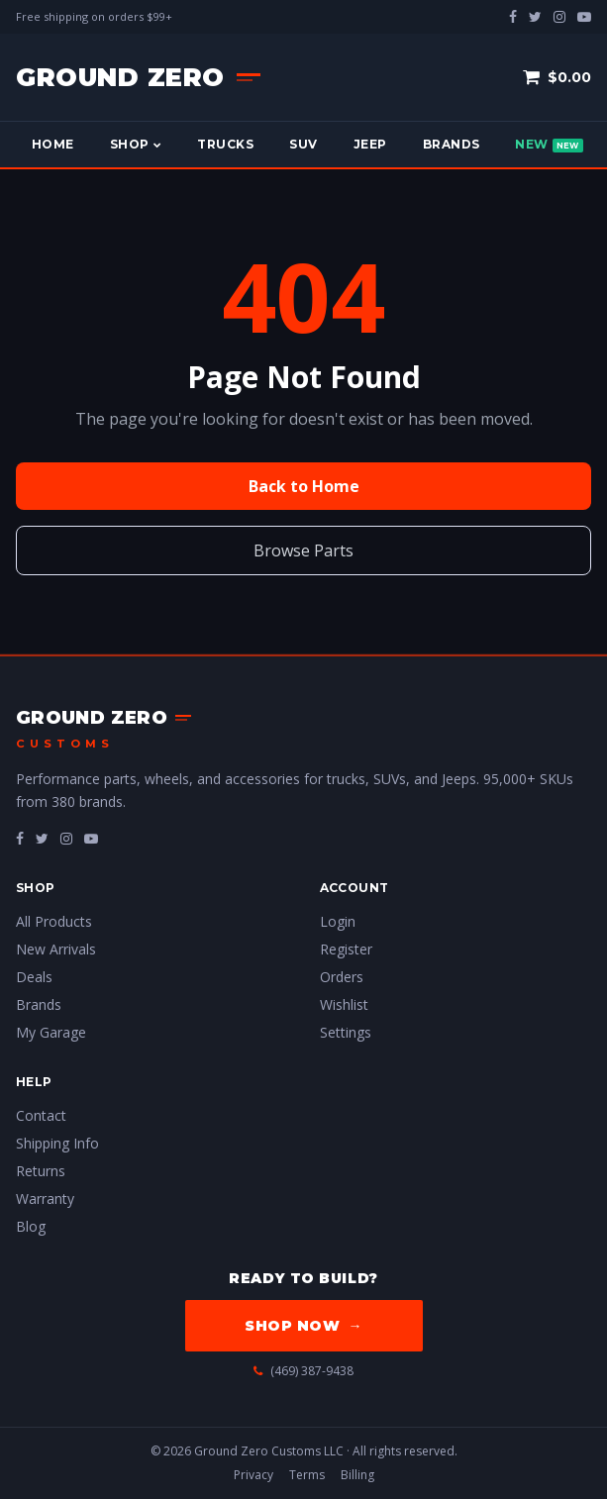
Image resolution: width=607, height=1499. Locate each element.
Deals (34, 976)
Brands (451, 144)
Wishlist (344, 1004)
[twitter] (535, 16)
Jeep (370, 144)
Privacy (253, 1474)
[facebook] (513, 16)
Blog (31, 1226)
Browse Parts (303, 550)
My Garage (51, 1032)
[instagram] (559, 16)
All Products (54, 921)
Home (53, 144)
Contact (41, 1115)
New (548, 144)
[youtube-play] (584, 16)
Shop (135, 144)
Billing (357, 1474)
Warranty (45, 1198)
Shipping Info (57, 1143)
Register (346, 949)
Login (337, 921)
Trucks (225, 144)
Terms (307, 1474)
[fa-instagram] (66, 838)
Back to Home (304, 486)
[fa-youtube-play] (91, 838)
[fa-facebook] (20, 838)
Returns (40, 1170)
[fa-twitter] (42, 838)
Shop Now (303, 1326)
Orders (341, 976)
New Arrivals (56, 949)
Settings (345, 1032)
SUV (303, 144)
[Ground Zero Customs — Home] (138, 77)
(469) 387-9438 (303, 1371)
